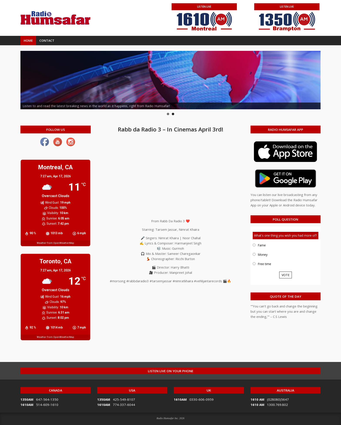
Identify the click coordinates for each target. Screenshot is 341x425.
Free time (264, 264)
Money (262, 254)
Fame (262, 245)
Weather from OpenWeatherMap (55, 243)
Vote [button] (285, 275)
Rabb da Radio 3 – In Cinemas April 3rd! (170, 129)
